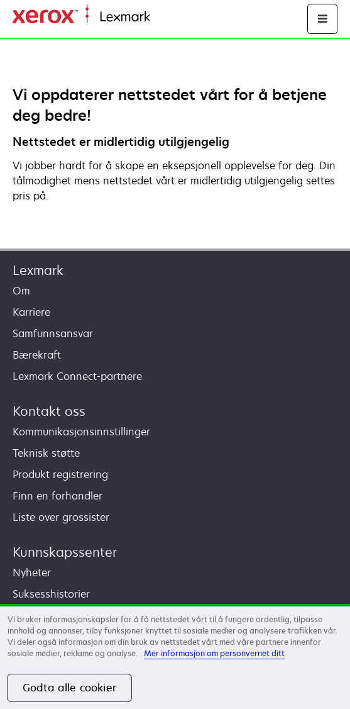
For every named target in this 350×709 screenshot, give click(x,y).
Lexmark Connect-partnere (77, 376)
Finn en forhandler (57, 496)
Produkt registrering (60, 474)
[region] (175, 656)
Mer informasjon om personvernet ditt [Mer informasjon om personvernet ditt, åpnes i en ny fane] (214, 653)
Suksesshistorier (51, 594)
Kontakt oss (49, 411)
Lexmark (38, 270)
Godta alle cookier (69, 688)
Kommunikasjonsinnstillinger (81, 431)
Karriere (31, 312)
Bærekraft (37, 355)
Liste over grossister (61, 517)
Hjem (161, 17)
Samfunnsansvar (53, 333)
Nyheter (32, 572)
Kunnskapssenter (65, 552)
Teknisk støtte (46, 453)
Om (21, 291)
